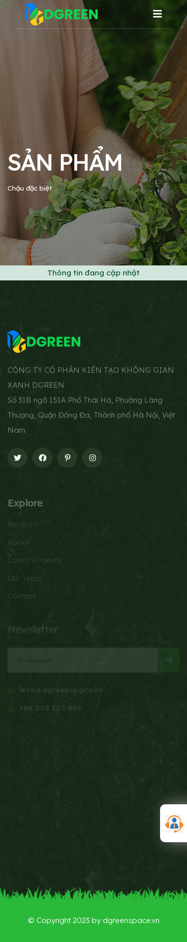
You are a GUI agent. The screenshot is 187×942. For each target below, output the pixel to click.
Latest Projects (34, 562)
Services (22, 526)
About (18, 544)
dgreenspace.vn (131, 920)
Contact (21, 598)
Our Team (24, 580)
